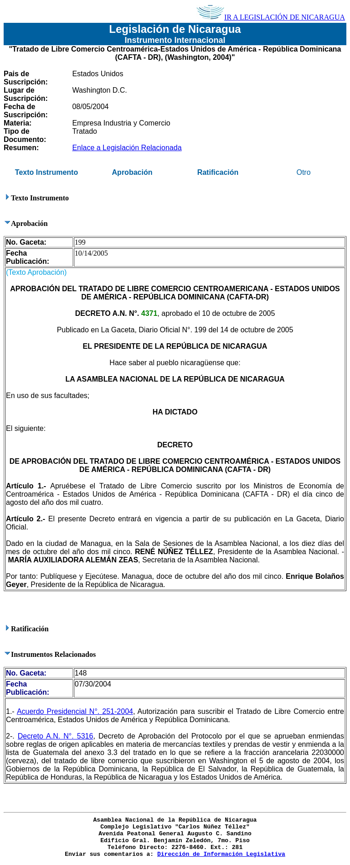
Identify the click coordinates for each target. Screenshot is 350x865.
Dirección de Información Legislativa (221, 854)
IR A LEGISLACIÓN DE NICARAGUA (270, 17)
